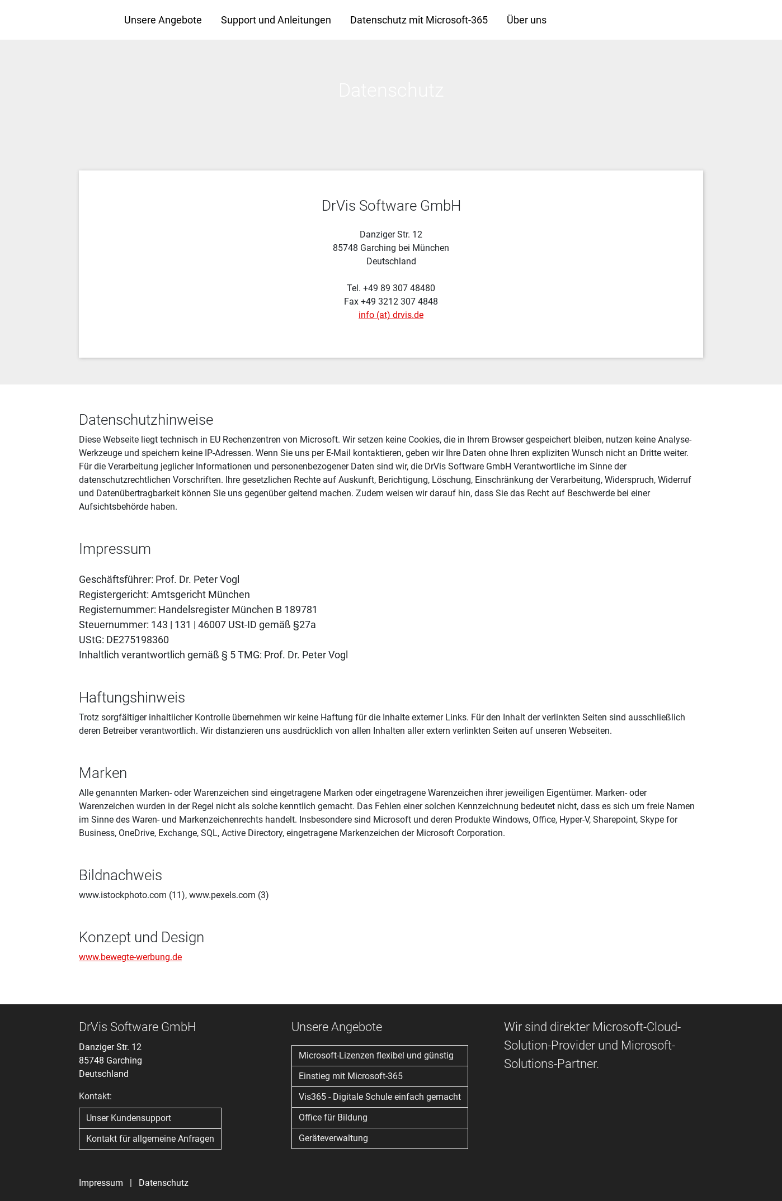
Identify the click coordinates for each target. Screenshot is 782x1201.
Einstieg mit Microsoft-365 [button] (351, 1076)
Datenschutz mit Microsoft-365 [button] (419, 20)
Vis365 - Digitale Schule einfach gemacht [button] (380, 1096)
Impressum (101, 1183)
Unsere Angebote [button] (163, 20)
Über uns (527, 20)
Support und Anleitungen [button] (276, 20)
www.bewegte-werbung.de (130, 957)
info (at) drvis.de (391, 315)
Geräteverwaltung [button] (333, 1138)
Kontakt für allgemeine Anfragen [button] (150, 1138)
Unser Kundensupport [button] (128, 1118)
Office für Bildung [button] (333, 1117)
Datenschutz (164, 1183)
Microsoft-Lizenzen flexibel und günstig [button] (376, 1055)
